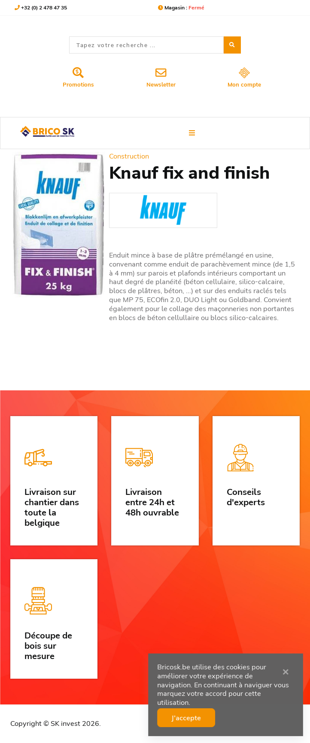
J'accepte (187, 717)
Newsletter (161, 77)
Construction (129, 156)
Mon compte (244, 77)
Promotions (78, 77)
